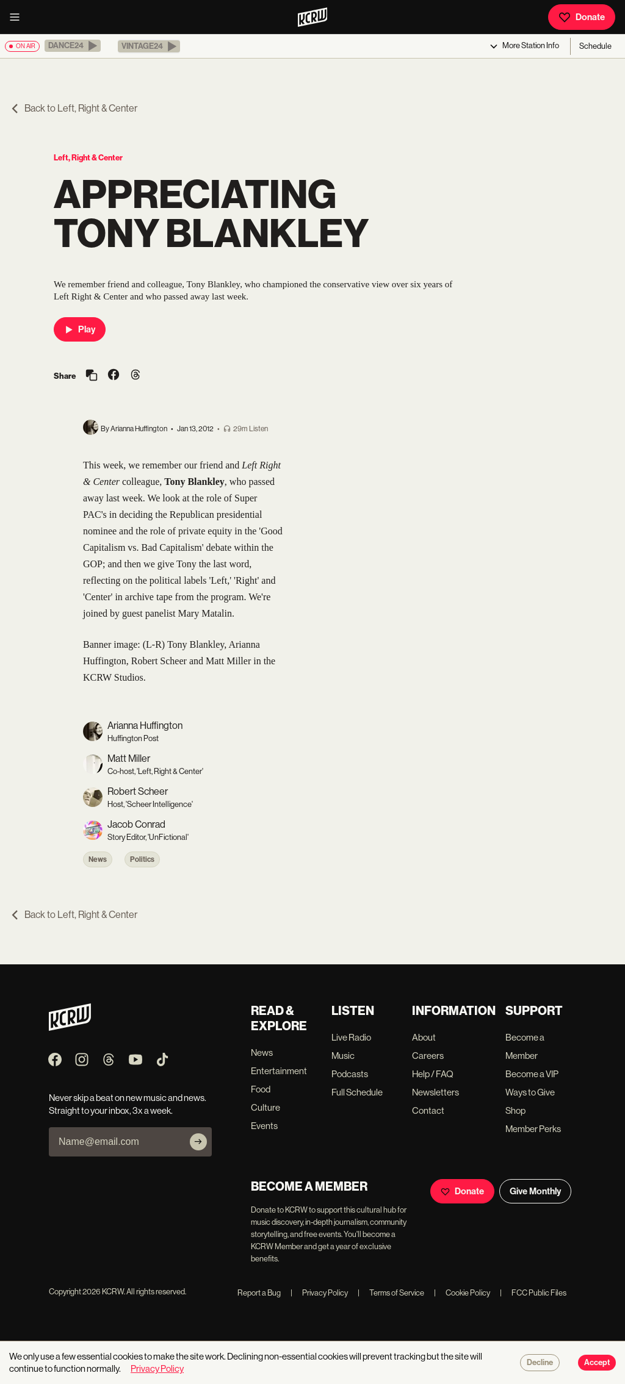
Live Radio (351, 1037)
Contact (428, 1110)
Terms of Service (391, 1292)
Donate (581, 17)
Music (343, 1055)
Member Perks (533, 1129)
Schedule (595, 46)
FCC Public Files (533, 1292)
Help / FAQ (432, 1074)
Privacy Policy (319, 1292)
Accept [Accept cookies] (597, 1363)
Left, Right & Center (88, 157)
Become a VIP (531, 1074)
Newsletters (435, 1092)
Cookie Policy (462, 1292)
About (424, 1037)
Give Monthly (535, 1191)
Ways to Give (530, 1092)
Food (260, 1089)
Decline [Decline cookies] (540, 1363)
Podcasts (349, 1074)
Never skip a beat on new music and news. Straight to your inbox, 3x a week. (127, 1104)
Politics (142, 859)
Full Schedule (357, 1092)
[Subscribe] (198, 1141)
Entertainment (279, 1071)
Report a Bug (259, 1292)
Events (264, 1125)
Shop (515, 1110)
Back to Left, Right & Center (73, 108)
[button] (73, 46)
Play (79, 329)
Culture (265, 1107)
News (98, 859)
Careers (428, 1055)
